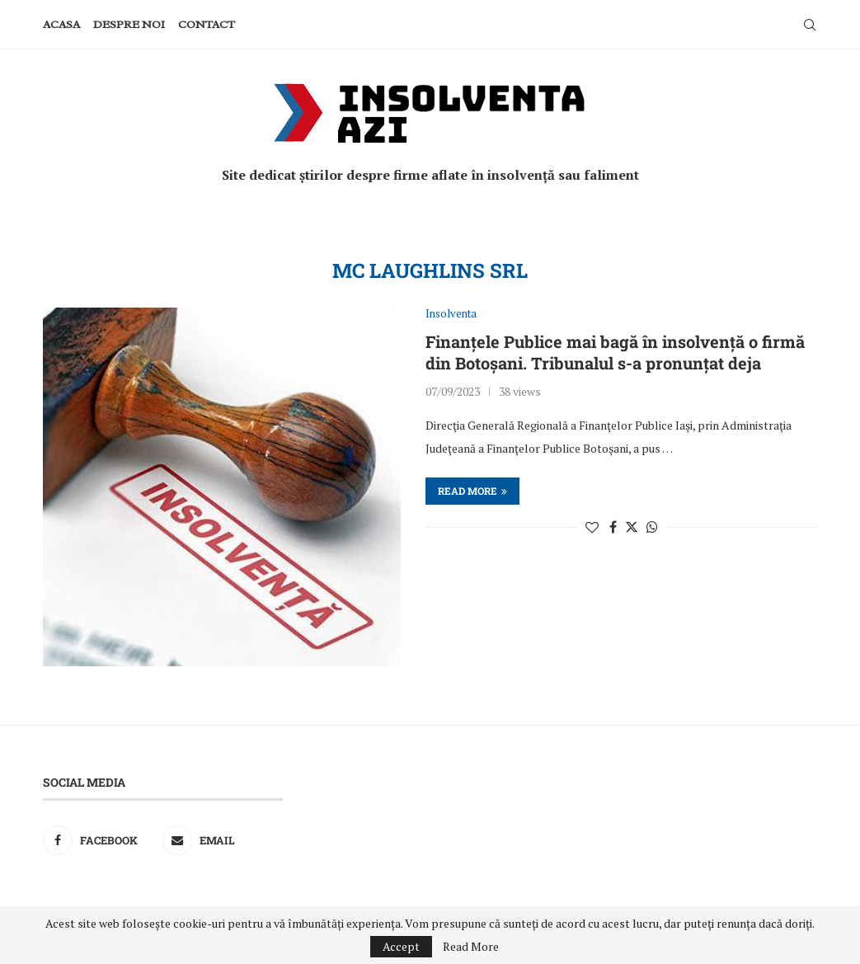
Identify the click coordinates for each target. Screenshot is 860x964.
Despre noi (129, 24)
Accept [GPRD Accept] (401, 946)
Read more (472, 490)
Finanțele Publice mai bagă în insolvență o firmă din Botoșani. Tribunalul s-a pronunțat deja (615, 352)
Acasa (61, 24)
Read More (471, 946)
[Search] (809, 25)
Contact (206, 24)
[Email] (218, 840)
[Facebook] (99, 840)
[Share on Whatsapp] (652, 527)
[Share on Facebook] (613, 527)
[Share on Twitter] (631, 527)
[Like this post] (592, 527)
